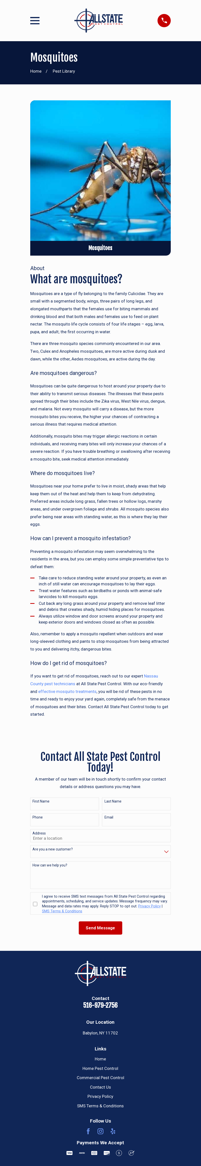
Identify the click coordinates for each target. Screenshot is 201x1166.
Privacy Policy (100, 1096)
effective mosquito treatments (67, 691)
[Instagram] (101, 1131)
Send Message (100, 927)
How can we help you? (49, 865)
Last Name (113, 801)
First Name (41, 801)
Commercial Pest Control (100, 1077)
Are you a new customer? (52, 849)
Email (108, 817)
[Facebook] (88, 1131)
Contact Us (100, 1087)
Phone (37, 817)
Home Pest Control (100, 1068)
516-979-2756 (100, 1005)
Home (100, 1058)
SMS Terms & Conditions (100, 1105)
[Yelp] (113, 1131)
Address (39, 833)
